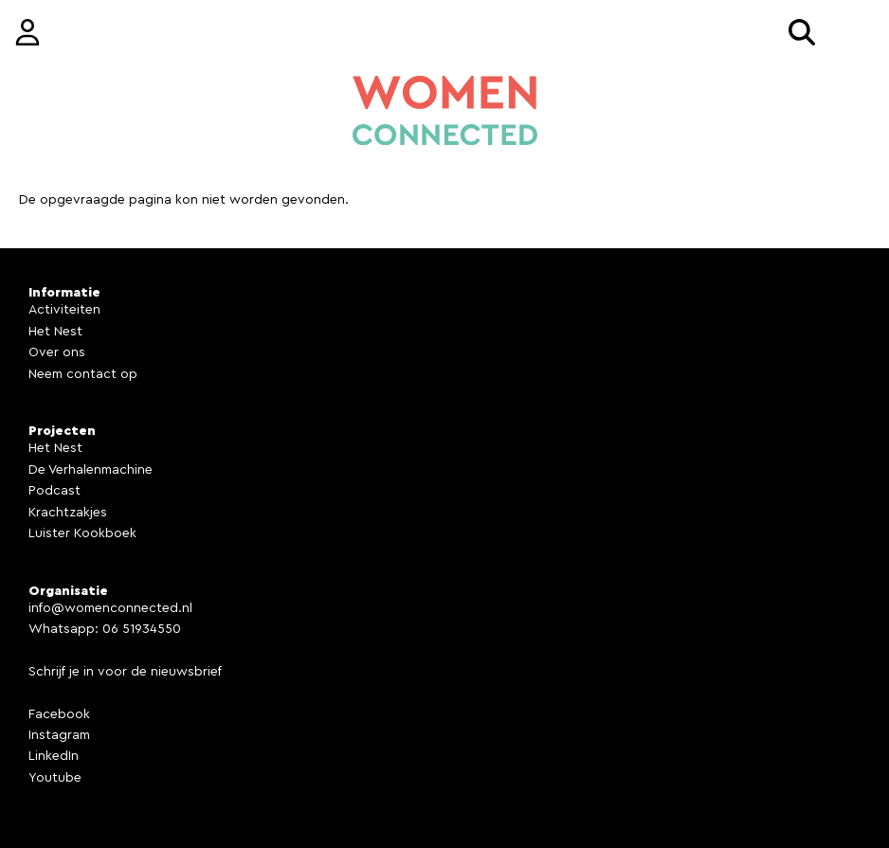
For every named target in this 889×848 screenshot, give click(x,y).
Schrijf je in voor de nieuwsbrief (125, 671)
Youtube (55, 778)
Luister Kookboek (82, 533)
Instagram (59, 735)
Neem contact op (82, 374)
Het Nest (55, 331)
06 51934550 (141, 629)
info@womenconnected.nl (110, 608)
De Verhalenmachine (90, 470)
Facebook (59, 714)
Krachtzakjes (67, 512)
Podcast (54, 490)
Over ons (56, 352)
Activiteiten (64, 309)
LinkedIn (53, 756)
